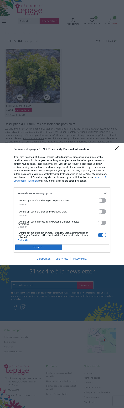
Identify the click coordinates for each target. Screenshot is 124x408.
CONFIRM (39, 247)
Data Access (62, 258)
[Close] (118, 149)
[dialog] (62, 204)
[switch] (102, 200)
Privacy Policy (80, 258)
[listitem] (62, 193)
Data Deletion (44, 258)
